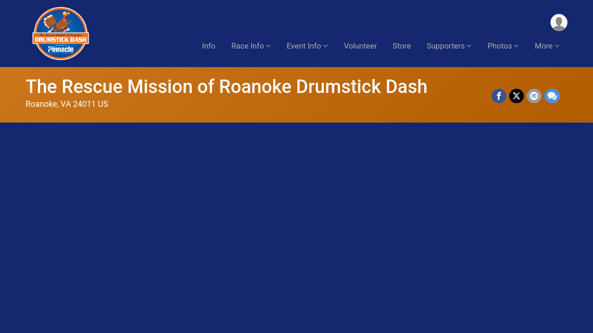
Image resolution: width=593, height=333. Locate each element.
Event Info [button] (304, 45)
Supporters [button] (446, 45)
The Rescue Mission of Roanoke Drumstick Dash (226, 87)
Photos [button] (499, 45)
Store (402, 45)
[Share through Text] (552, 96)
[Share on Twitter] (516, 96)
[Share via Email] (534, 96)
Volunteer (360, 45)
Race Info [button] (247, 45)
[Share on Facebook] (499, 96)
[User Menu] (559, 22)
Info (208, 45)
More (544, 45)
